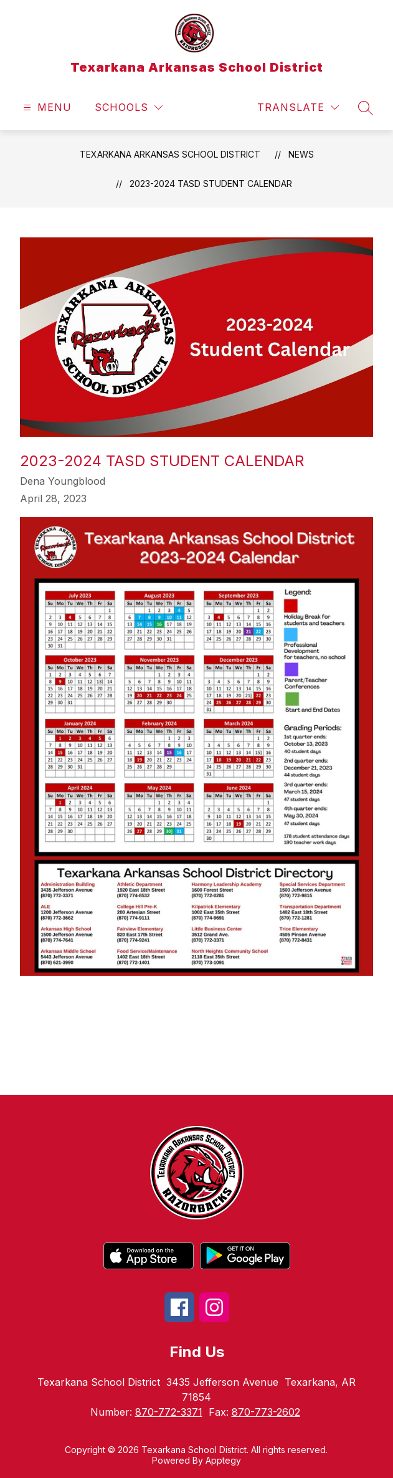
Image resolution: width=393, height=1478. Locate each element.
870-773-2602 (266, 1412)
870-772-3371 (168, 1412)
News (301, 154)
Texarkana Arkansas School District (170, 154)
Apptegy (223, 1460)
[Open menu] (46, 107)
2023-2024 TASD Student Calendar (211, 183)
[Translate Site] (298, 107)
